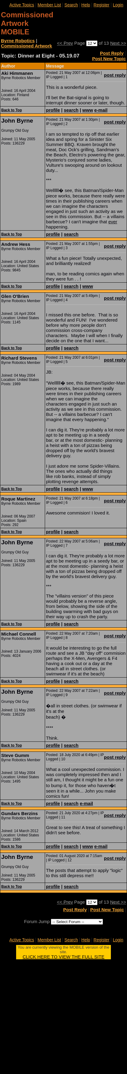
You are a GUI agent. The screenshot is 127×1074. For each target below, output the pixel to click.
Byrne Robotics (18, 40)
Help (85, 4)
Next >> (118, 43)
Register (101, 4)
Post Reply (112, 53)
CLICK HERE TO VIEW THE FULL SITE (63, 956)
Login (118, 4)
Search (71, 4)
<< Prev (65, 43)
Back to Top (11, 110)
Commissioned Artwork (26, 45)
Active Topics (21, 4)
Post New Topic (109, 58)
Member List (49, 4)
